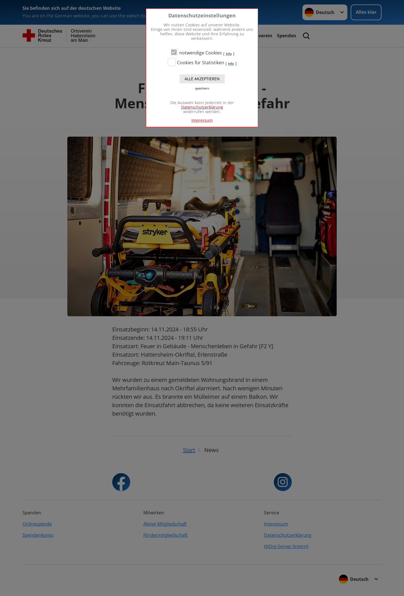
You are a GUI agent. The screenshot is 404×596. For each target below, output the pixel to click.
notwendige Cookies (200, 53)
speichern (202, 88)
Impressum (202, 120)
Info (229, 54)
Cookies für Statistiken (200, 62)
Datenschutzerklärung (202, 107)
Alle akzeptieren (202, 78)
